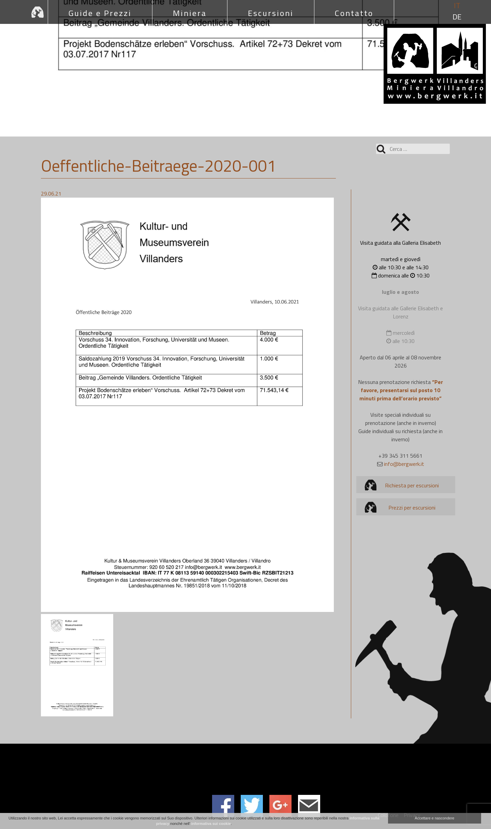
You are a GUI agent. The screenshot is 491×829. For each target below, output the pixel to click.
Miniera (190, 13)
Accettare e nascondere (434, 818)
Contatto (354, 13)
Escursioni (271, 13)
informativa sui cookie (211, 823)
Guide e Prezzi (100, 13)
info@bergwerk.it (404, 464)
